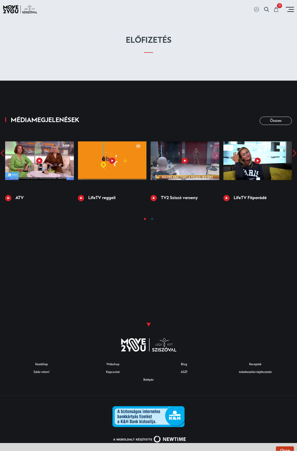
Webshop (112, 364)
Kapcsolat (113, 372)
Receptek (255, 364)
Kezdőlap (41, 364)
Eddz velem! (41, 372)
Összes (276, 121)
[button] (145, 219)
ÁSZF (184, 372)
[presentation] (2, 153)
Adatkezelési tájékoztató (255, 372)
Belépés (148, 380)
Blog (184, 364)
